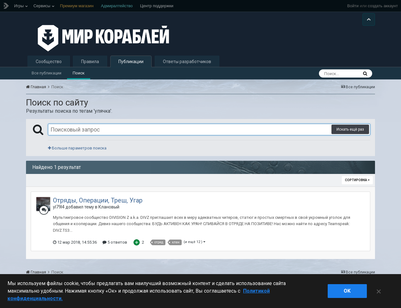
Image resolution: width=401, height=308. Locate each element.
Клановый (108, 206)
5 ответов (114, 242)
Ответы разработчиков (187, 61)
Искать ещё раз (350, 129)
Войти (352, 5)
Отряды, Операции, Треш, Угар (98, 200)
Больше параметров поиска (77, 148)
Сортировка (357, 180)
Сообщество (49, 61)
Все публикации (46, 73)
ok (347, 291)
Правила (90, 61)
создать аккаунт (383, 5)
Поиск (79, 73)
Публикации (130, 61)
